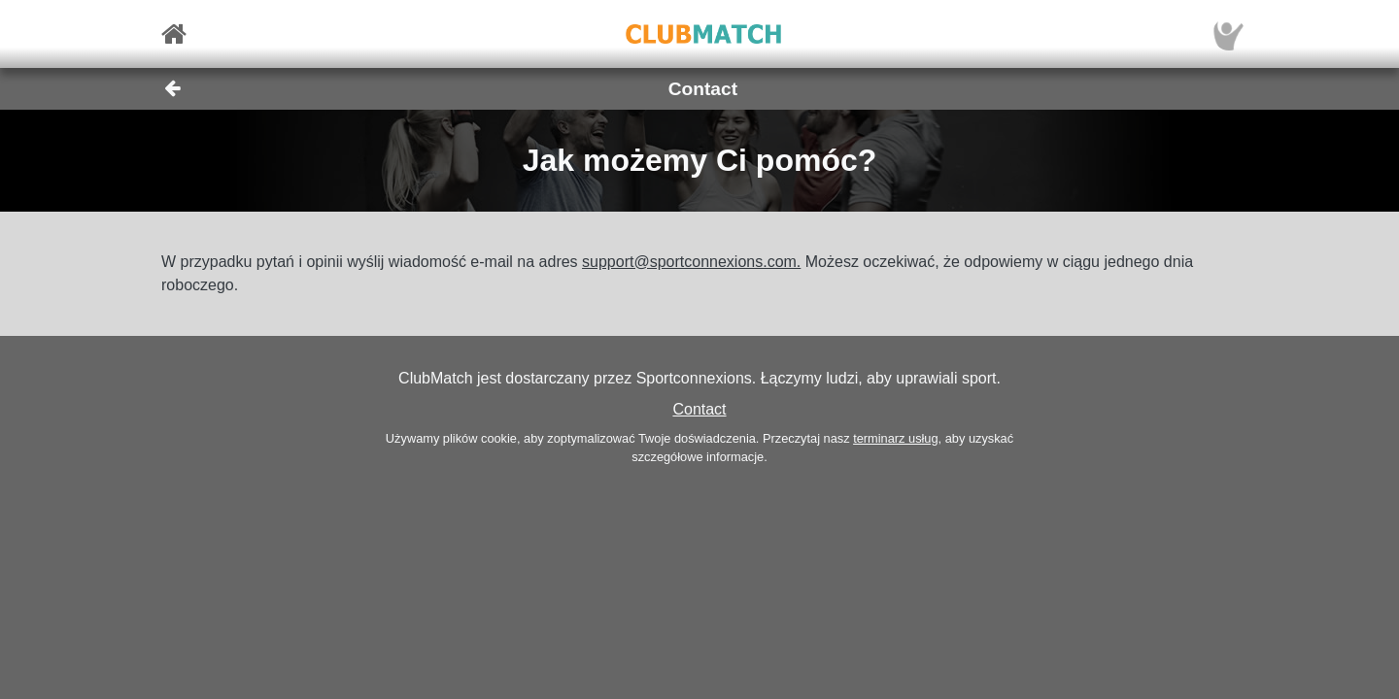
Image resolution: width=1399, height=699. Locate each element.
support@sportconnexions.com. (691, 261)
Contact (699, 409)
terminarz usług (895, 438)
